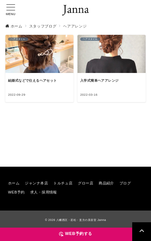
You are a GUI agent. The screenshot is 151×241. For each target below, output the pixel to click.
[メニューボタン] (10, 10)
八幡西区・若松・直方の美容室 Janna (81, 220)
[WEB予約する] (75, 234)
